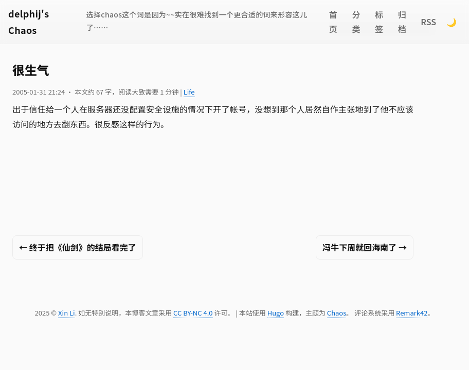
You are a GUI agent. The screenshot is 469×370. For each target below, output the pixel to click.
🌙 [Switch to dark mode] (451, 21)
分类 (356, 21)
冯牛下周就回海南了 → (364, 247)
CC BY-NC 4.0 (192, 313)
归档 (402, 21)
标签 (379, 21)
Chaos (336, 313)
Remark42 (411, 313)
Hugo (275, 313)
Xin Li (66, 313)
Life (189, 92)
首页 (333, 21)
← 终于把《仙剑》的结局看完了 (77, 247)
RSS (428, 21)
